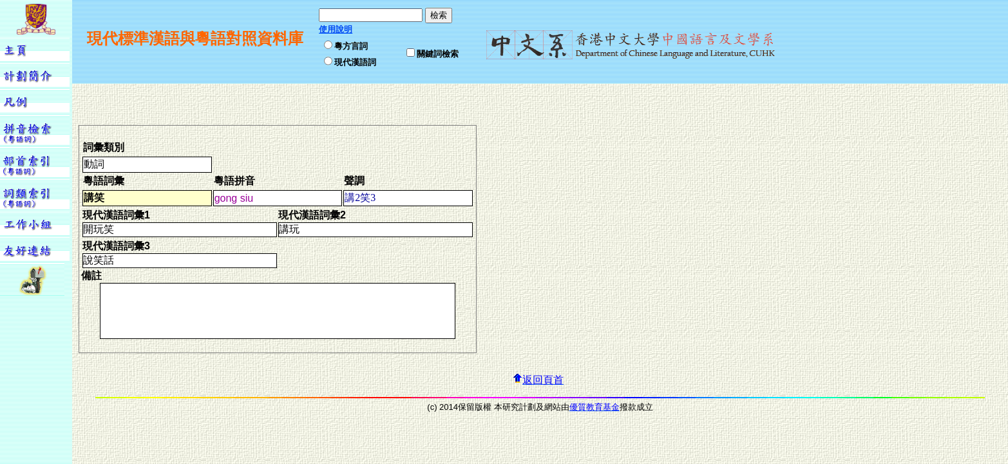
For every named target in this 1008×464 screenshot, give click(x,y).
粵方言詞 (351, 46)
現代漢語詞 (355, 62)
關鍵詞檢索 (438, 54)
